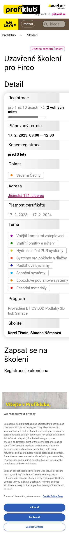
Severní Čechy (25, 175)
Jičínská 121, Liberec (26, 195)
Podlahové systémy (30, 265)
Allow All (34, 507)
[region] (34, 471)
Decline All (34, 517)
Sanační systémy (27, 273)
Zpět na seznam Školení (47, 49)
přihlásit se (59, 14)
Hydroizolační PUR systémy (36, 250)
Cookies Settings (34, 526)
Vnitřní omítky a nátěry (32, 243)
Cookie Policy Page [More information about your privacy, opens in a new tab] (53, 496)
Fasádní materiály (28, 288)
